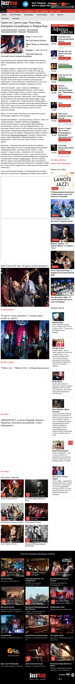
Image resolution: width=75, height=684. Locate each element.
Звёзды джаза (57, 308)
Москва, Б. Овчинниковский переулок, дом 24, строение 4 (12, 610)
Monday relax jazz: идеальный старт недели (65, 53)
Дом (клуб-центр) (7, 607)
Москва (54, 4)
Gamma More (62, 142)
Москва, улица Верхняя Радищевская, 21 (58, 584)
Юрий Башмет (57, 322)
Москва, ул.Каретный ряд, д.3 (12, 638)
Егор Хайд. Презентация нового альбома (66, 148)
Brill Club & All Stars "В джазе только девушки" (24, 265)
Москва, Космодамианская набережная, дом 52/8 (35, 612)
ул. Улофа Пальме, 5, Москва (11, 666)
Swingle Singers (58, 348)
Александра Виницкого (18, 135)
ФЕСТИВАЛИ (12, 11)
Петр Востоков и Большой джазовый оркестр (66, 39)
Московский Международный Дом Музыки (36, 536)
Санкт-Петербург (64, 4)
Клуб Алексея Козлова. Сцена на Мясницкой (66, 124)
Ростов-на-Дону (42, 14)
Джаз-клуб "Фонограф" (10, 664)
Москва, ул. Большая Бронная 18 (36, 639)
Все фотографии (7, 310)
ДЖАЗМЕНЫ (29, 11)
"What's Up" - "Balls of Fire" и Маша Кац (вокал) (25, 368)
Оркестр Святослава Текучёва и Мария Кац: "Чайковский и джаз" (65, 90)
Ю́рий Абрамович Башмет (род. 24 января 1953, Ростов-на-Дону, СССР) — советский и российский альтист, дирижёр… (62, 328)
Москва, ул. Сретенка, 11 (10, 581)
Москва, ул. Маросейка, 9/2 (35, 666)
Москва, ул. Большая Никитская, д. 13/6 (33, 584)
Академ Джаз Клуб (57, 607)
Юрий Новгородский (60, 451)
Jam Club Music (63, 60)
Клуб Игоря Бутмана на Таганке (12, 513)
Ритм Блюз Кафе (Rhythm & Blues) (36, 490)
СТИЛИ (58, 11)
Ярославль (5, 18)
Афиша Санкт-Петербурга (61, 163)
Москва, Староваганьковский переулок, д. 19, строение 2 (61, 669)
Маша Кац (38, 54)
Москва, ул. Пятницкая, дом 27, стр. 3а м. (62, 639)
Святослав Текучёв (8, 56)
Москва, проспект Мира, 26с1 (61, 609)
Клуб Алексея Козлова (37, 40)
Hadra (60, 103)
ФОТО (52, 11)
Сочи (52, 14)
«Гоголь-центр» (25, 159)
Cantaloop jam (63, 64)
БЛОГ (37, 11)
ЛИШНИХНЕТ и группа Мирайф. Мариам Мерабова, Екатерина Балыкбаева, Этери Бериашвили (22, 423)
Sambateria (35, 122)
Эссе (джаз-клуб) (64, 108)
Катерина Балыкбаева (24, 56)
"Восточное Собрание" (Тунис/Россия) (65, 116)
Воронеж (60, 14)
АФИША (3, 11)
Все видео (5, 414)
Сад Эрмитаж (6, 635)
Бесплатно (15, 18)
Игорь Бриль (57, 382)
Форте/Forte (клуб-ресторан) (36, 635)
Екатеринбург (28, 14)
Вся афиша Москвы (58, 160)
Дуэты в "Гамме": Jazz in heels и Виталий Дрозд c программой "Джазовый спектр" (65, 133)
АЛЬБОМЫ (44, 11)
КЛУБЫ (20, 11)
